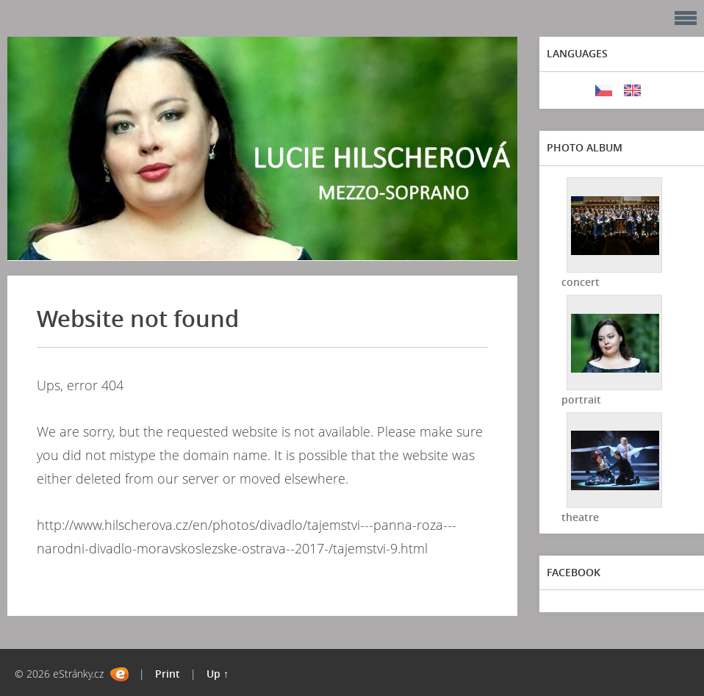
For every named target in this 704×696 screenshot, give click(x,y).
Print (167, 674)
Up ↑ (217, 674)
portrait (581, 399)
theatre (580, 517)
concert (580, 282)
